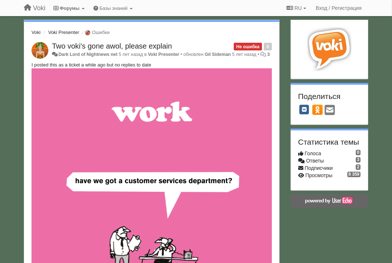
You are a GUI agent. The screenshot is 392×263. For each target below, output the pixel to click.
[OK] (317, 109)
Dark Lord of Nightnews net (87, 54)
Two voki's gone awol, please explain (112, 46)
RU (296, 8)
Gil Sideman (218, 54)
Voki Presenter (63, 32)
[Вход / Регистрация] (339, 8)
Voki (36, 32)
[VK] (304, 109)
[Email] (330, 110)
